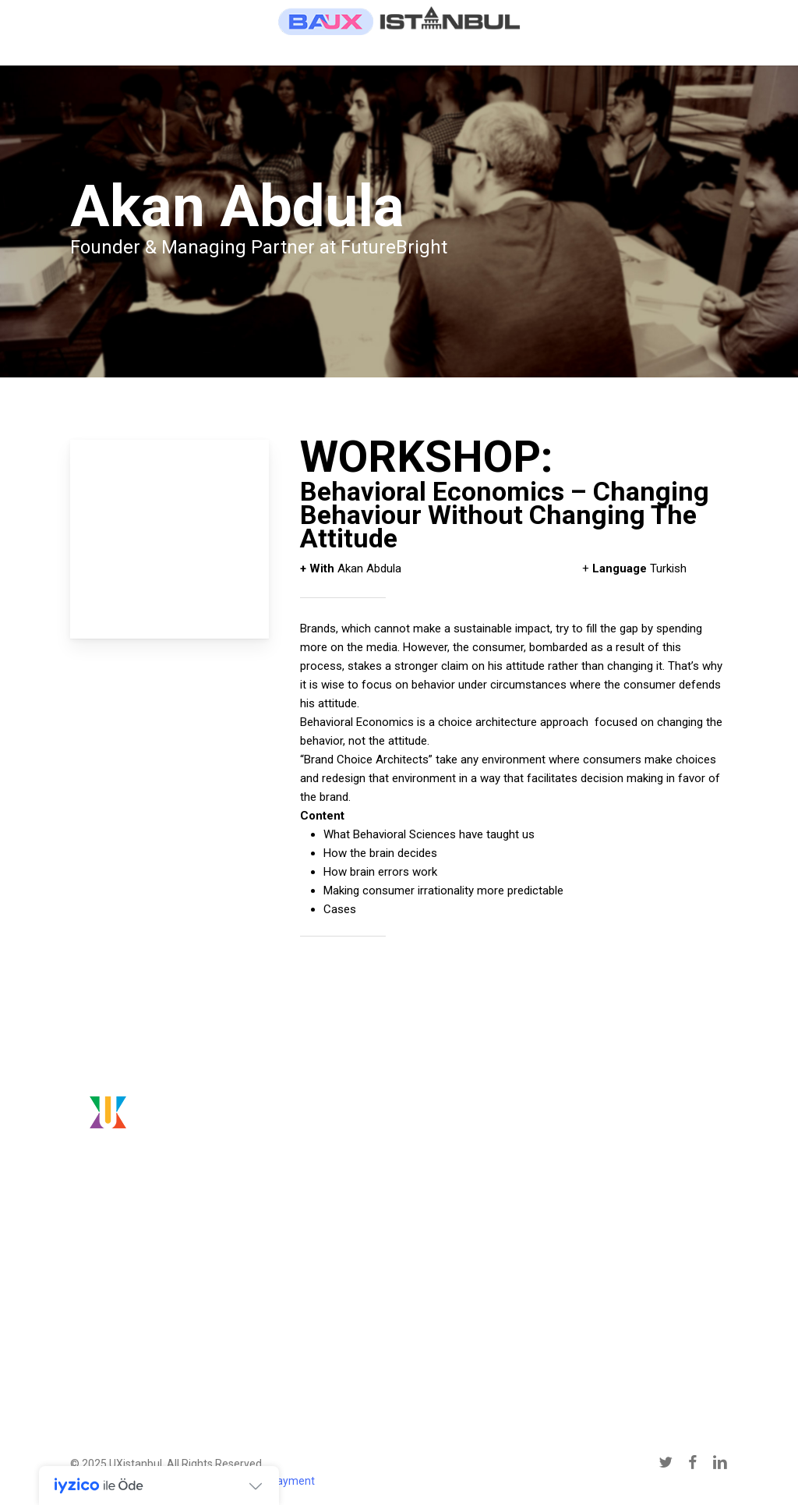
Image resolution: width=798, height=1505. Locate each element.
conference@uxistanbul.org (632, 1198)
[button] (154, 1339)
